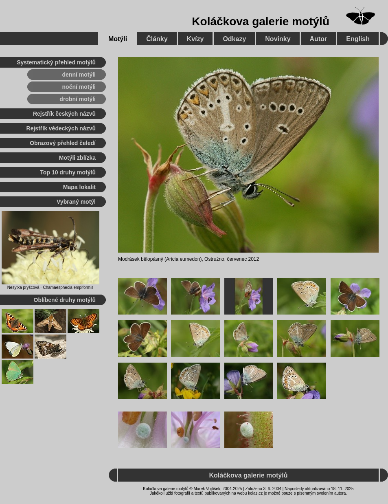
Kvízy (195, 38)
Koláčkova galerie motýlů (260, 21)
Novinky (277, 38)
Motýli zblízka (77, 157)
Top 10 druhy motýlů (68, 172)
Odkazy (234, 38)
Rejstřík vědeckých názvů (61, 128)
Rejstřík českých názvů (64, 113)
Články (156, 38)
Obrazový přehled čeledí (63, 143)
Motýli (117, 38)
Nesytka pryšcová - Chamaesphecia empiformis (50, 287)
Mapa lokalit (79, 187)
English (358, 38)
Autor (318, 38)
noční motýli (79, 87)
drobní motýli (77, 99)
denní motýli (79, 74)
